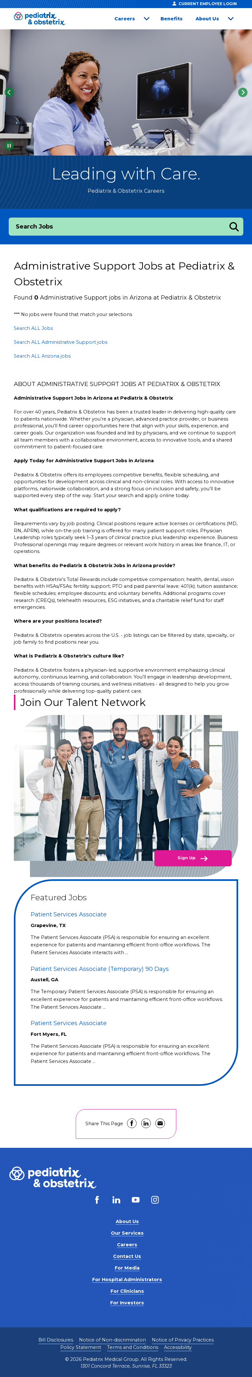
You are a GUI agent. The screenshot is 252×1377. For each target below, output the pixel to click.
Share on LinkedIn (146, 1123)
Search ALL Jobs (33, 328)
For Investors (127, 1303)
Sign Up (187, 857)
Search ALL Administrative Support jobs (60, 342)
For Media (127, 1268)
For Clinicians (127, 1291)
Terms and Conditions (132, 1347)
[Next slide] (242, 92)
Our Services (127, 1233)
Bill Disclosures (55, 1340)
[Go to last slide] (9, 92)
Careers (124, 19)
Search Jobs (34, 226)
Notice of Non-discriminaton (112, 1340)
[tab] (121, 147)
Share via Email (160, 1123)
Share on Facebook (132, 1123)
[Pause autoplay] (9, 145)
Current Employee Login (204, 3)
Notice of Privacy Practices (183, 1340)
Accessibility (178, 1347)
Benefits (171, 19)
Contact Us (127, 1256)
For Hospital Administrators (127, 1279)
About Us (207, 19)
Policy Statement (80, 1347)
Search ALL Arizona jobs (42, 356)
